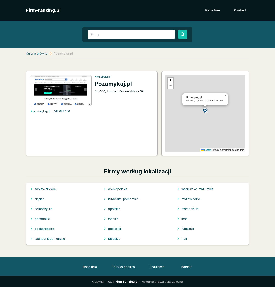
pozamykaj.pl (40, 111)
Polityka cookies (123, 267)
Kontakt (240, 10)
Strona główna (36, 53)
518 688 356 (62, 111)
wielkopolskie (103, 76)
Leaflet (206, 150)
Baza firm (212, 10)
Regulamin (156, 267)
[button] (205, 111)
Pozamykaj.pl (113, 83)
